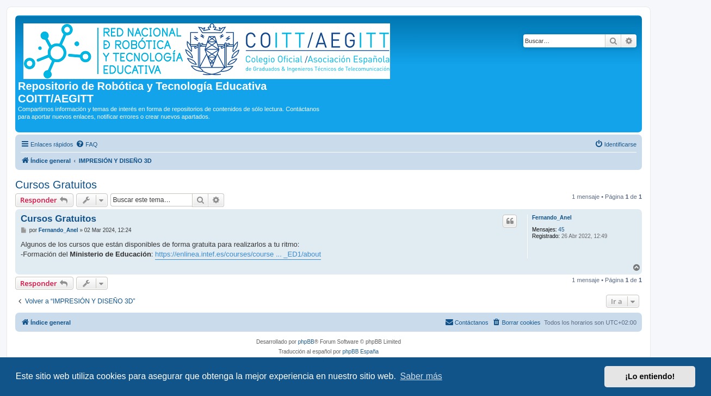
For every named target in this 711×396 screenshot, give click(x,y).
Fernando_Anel (552, 218)
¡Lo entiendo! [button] (650, 376)
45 (561, 230)
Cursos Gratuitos (56, 185)
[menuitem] (86, 144)
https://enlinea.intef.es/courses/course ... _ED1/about (238, 254)
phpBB (306, 342)
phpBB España (360, 352)
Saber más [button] (421, 376)
